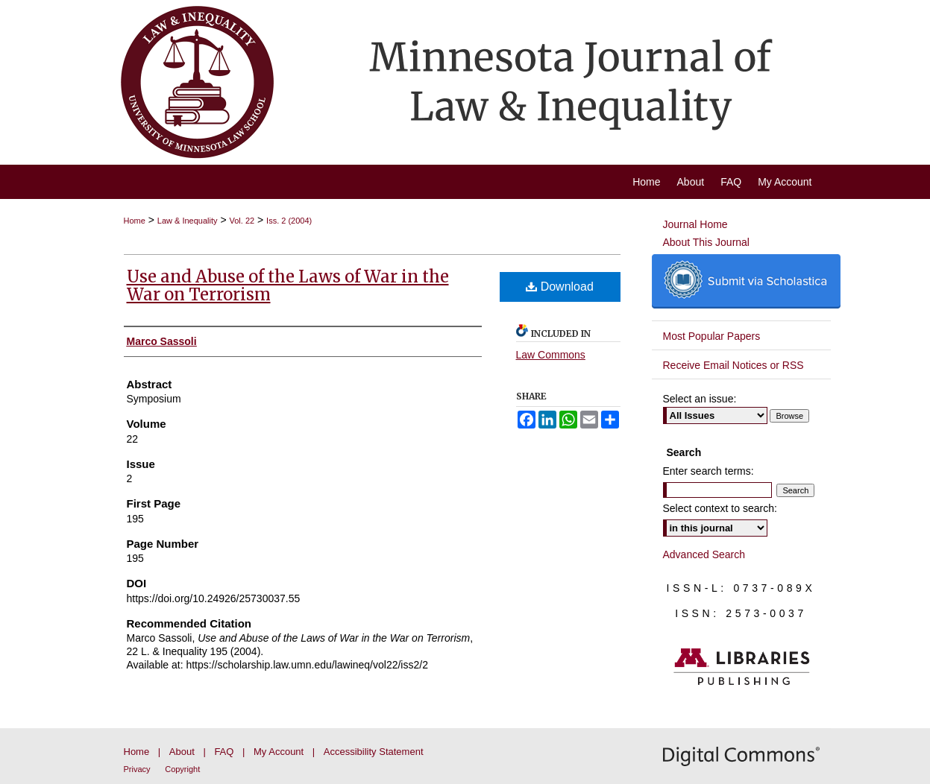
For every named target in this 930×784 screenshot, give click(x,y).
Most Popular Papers (712, 336)
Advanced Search (704, 554)
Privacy (137, 769)
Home (134, 220)
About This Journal (706, 242)
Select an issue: (700, 399)
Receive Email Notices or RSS (733, 365)
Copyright (182, 769)
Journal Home (695, 224)
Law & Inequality (187, 220)
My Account (279, 751)
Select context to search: (720, 508)
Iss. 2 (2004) (289, 220)
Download (560, 286)
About (182, 751)
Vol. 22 (242, 220)
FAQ (223, 751)
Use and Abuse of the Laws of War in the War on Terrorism (288, 285)
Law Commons (550, 355)
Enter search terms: (708, 471)
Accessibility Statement (374, 751)
